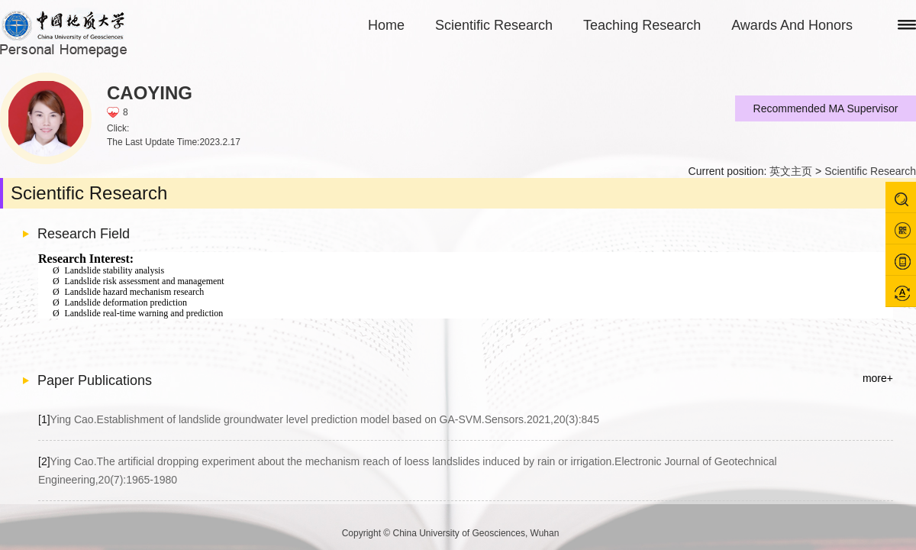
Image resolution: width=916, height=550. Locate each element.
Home (386, 25)
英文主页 (790, 171)
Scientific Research (494, 25)
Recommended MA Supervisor (825, 108)
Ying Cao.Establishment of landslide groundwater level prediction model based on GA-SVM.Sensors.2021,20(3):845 (318, 419)
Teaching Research (642, 25)
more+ (878, 378)
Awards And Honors (792, 25)
